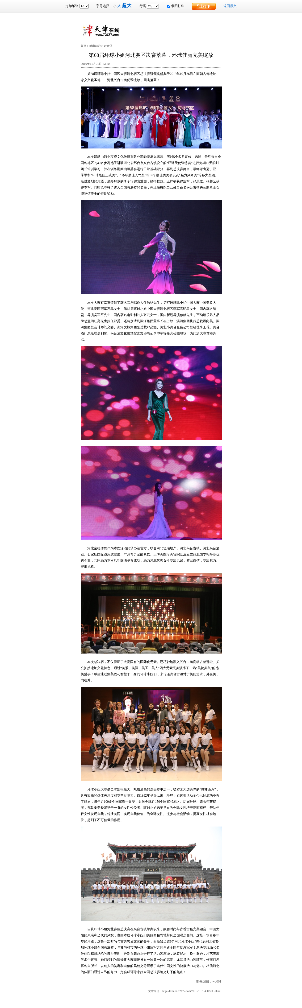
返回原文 (230, 6)
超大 (126, 5)
